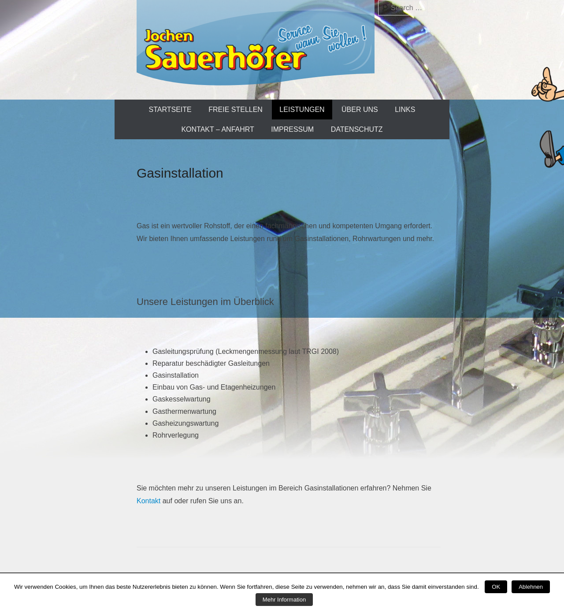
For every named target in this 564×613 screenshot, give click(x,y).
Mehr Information (284, 599)
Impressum (292, 129)
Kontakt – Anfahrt (217, 129)
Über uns (359, 109)
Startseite (170, 109)
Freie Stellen (235, 109)
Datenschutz (357, 129)
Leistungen (301, 109)
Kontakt (148, 501)
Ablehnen (531, 586)
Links (405, 109)
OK (496, 586)
